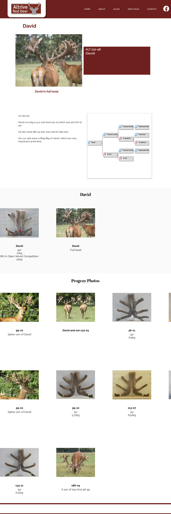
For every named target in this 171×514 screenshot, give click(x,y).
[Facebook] (166, 9)
